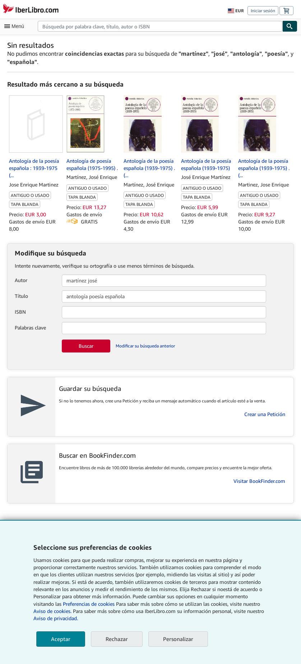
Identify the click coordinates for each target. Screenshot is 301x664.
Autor (21, 280)
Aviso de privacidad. (55, 618)
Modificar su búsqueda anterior (145, 346)
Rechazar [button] (117, 639)
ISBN (20, 312)
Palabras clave (30, 327)
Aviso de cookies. (52, 611)
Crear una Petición (264, 414)
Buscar (86, 346)
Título (21, 296)
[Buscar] (290, 26)
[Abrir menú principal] (16, 26)
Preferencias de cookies (89, 604)
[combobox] (160, 26)
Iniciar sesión (263, 10)
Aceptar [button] (60, 639)
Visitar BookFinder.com (259, 481)
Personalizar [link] (178, 639)
